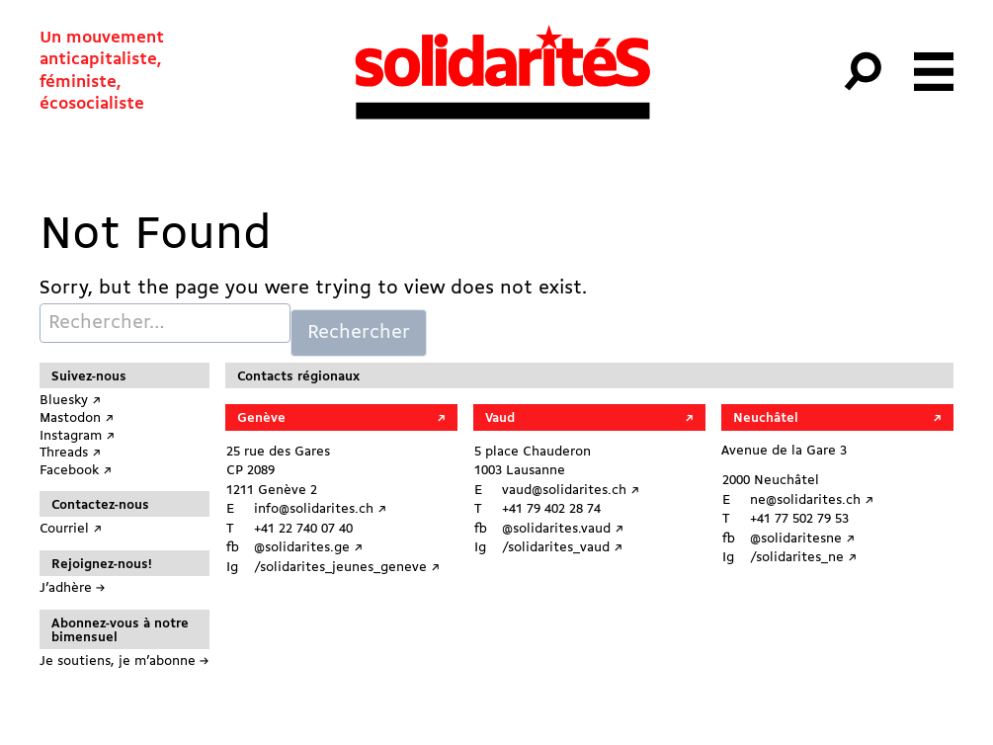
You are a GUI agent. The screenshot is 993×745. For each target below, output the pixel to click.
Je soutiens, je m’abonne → (124, 661)
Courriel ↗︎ (71, 529)
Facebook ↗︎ (76, 470)
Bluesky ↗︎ (70, 400)
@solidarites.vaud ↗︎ (562, 529)
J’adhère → (72, 588)
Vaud (500, 418)
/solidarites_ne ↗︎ (803, 557)
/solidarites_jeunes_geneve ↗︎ (347, 567)
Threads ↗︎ (70, 453)
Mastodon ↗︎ (77, 418)
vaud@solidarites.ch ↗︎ (570, 490)
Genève (261, 418)
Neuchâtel (765, 418)
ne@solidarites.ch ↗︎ (811, 500)
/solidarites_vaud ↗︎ (562, 547)
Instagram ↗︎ (77, 436)
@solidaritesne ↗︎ (802, 539)
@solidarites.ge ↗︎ (308, 547)
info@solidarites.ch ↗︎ (320, 509)
